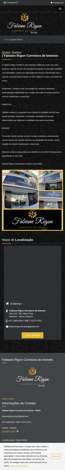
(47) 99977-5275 (10, 430)
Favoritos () (57, 3)
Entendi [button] (55, 456)
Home (6, 40)
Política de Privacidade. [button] (19, 466)
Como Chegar (32, 335)
